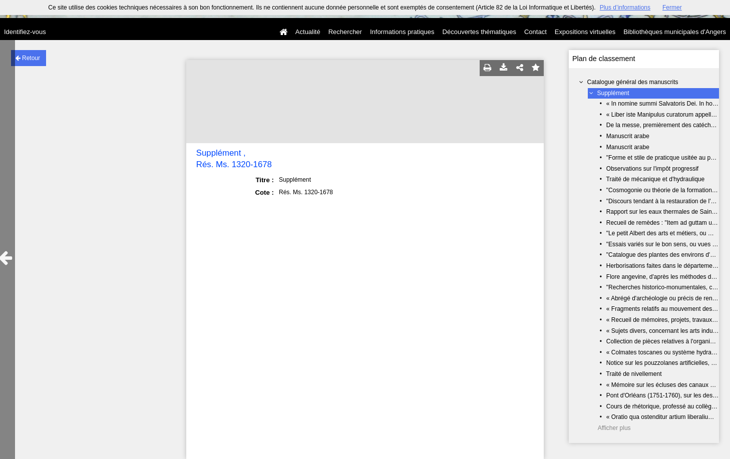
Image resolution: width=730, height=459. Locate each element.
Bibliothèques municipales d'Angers (674, 32)
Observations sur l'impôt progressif (652, 168)
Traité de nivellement (634, 373)
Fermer (672, 7)
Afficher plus (614, 427)
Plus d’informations (625, 7)
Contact (535, 32)
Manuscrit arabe (627, 136)
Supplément (613, 93)
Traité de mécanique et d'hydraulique (655, 179)
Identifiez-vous (25, 32)
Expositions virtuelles (585, 32)
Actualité (307, 32)
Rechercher (345, 32)
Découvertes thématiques (479, 32)
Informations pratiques (402, 32)
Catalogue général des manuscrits (632, 82)
